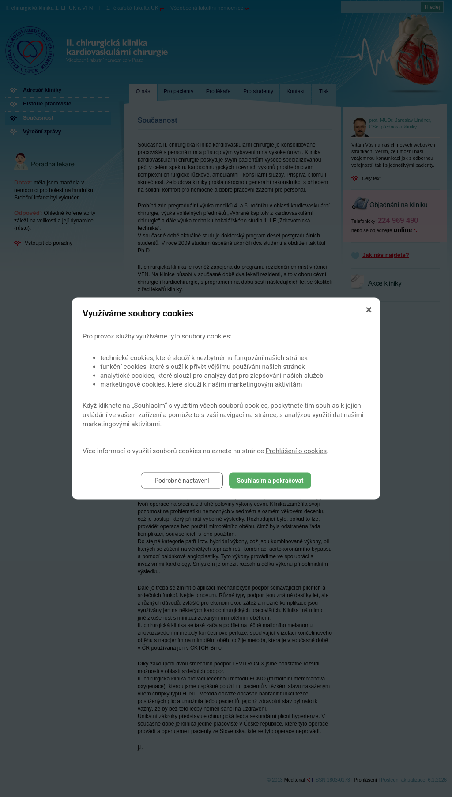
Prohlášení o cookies (296, 451)
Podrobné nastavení (181, 480)
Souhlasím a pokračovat (270, 480)
